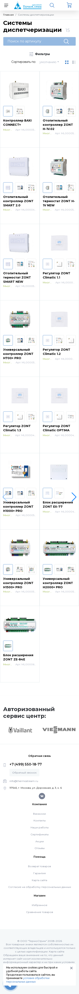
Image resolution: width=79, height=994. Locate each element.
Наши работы (40, 827)
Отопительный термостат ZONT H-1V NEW (59, 201)
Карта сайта (39, 880)
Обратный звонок (24, 772)
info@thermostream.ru (23, 781)
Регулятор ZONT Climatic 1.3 (17, 428)
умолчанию (47, 62)
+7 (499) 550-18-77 (25, 764)
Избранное (39, 905)
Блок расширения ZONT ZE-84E (18, 657)
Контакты (39, 820)
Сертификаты (40, 834)
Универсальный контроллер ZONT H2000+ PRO (58, 583)
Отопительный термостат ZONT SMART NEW (17, 277)
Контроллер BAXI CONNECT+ (17, 123)
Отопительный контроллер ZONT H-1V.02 (58, 125)
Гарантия (39, 873)
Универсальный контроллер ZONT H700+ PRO (18, 354)
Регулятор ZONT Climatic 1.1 (56, 275)
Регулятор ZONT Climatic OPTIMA (56, 428)
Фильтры (39, 54)
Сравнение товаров (39, 912)
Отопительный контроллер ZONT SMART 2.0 (18, 201)
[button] (74, 497)
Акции (39, 841)
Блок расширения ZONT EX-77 (58, 504)
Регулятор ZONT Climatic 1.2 (56, 352)
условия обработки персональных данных (28, 979)
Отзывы (40, 848)
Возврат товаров (39, 866)
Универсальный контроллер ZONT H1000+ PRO (18, 506)
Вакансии (39, 813)
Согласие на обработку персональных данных (39, 887)
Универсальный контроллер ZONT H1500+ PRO (18, 583)
